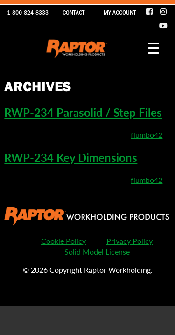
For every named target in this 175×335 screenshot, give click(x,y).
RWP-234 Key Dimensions (70, 157)
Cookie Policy (63, 240)
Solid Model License (97, 251)
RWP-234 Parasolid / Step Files (83, 112)
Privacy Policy (129, 240)
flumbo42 (146, 134)
